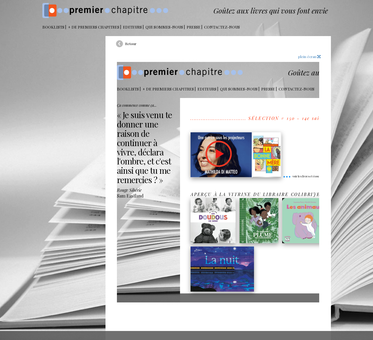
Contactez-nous (222, 26)
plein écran (309, 56)
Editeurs (132, 26)
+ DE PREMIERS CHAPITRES (93, 26)
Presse (193, 26)
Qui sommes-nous (164, 26)
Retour (130, 43)
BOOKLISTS (53, 26)
